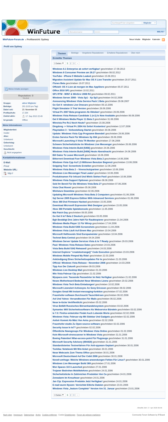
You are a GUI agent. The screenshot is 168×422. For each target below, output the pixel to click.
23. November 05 (29, 109)
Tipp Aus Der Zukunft (64, 266)
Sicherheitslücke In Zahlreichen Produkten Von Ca (80, 374)
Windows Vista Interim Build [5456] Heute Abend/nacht (82, 151)
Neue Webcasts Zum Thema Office (71, 352)
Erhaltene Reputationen (117, 53)
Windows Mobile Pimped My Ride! (71, 255)
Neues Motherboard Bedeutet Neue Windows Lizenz (80, 281)
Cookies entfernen (49, 415)
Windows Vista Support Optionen (70, 180)
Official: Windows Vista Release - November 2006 (79, 263)
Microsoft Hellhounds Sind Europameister (75, 234)
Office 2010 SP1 (61, 90)
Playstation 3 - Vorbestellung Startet (72, 130)
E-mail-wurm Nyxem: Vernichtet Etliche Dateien (78, 385)
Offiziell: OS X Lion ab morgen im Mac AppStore (78, 87)
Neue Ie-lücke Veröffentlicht (67, 302)
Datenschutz (29, 415)
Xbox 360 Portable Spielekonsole (70, 209)
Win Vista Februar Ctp (64, 273)
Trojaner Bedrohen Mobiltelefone (70, 370)
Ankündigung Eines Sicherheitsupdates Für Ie (77, 259)
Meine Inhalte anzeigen (17, 89)
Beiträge (74, 53)
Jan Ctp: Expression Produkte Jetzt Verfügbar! (78, 381)
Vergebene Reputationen (93, 53)
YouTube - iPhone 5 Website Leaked (72, 76)
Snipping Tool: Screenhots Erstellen (72, 166)
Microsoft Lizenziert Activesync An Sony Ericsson (79, 288)
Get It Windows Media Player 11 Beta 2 (73, 119)
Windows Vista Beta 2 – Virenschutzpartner (76, 169)
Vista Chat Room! (62, 187)
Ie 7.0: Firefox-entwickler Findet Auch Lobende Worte (81, 313)
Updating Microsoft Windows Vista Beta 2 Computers (81, 194)
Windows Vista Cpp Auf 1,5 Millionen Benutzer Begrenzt (83, 162)
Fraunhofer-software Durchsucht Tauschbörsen (78, 295)
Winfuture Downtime (63, 191)
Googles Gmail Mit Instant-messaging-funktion (78, 291)
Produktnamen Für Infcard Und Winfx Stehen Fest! (80, 176)
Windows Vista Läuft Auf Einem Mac (72, 230)
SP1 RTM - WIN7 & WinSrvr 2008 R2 (72, 94)
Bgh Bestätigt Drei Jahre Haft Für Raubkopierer (78, 220)
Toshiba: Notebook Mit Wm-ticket (70, 349)
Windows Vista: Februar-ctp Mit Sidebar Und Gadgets (81, 317)
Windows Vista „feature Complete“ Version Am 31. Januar (84, 388)
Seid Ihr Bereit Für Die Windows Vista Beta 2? (77, 184)
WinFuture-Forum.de (13, 39)
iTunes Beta (59, 83)
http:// (10, 173)
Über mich (135, 53)
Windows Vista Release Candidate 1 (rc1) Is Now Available (84, 115)
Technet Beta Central (64, 237)
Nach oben (7, 415)
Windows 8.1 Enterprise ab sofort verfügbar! (76, 69)
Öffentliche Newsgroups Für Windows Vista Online (80, 331)
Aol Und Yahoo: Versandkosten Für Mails (75, 299)
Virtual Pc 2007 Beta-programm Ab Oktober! (76, 112)
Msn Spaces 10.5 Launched (67, 367)
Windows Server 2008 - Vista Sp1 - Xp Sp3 (75, 97)
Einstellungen (70, 415)
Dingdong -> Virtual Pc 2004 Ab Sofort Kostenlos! (79, 126)
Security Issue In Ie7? (64, 327)
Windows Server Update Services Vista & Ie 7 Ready (80, 241)
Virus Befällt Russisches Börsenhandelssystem (78, 306)
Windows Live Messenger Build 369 (72, 363)
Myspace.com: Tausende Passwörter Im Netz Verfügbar (82, 277)
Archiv (38, 415)
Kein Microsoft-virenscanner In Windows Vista (77, 334)
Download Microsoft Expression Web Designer (78, 205)
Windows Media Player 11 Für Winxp (72, 223)
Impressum (17, 415)
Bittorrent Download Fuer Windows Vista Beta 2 (78, 158)
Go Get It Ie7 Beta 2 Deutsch (68, 216)
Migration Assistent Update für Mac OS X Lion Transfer (82, 79)
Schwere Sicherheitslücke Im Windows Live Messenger (82, 144)
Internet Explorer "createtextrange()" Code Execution (81, 252)
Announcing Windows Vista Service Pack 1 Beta (78, 101)
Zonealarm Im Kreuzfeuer (66, 378)
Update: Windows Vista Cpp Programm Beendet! (79, 133)
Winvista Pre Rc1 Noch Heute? (69, 123)
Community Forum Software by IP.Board (148, 415)
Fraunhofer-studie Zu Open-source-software (76, 324)
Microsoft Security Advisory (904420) (72, 342)
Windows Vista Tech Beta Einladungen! (74, 284)
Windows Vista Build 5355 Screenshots (74, 227)
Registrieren (146, 32)
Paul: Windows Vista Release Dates (72, 245)
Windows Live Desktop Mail (67, 270)
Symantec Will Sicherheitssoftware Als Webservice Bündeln (85, 309)
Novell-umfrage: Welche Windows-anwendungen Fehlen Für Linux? (89, 360)
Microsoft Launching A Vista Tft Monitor (74, 141)
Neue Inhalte (134, 39)
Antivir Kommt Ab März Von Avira (70, 320)
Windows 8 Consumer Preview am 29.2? (74, 72)
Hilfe (160, 32)
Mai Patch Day (60, 212)
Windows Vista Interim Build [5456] (71, 148)
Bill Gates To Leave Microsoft (68, 155)
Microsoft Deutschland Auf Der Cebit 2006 (75, 356)
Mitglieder (146, 39)
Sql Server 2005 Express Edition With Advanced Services (83, 198)
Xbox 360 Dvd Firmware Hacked (70, 202)
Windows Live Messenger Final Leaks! (73, 173)
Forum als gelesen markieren (89, 415)
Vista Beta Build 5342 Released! (70, 248)
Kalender (156, 39)
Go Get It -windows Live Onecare (70, 105)
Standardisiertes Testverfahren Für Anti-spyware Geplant (83, 345)
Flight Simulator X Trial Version (69, 108)
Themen (62, 53)
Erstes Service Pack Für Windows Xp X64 (75, 137)
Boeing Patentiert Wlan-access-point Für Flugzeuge (80, 338)
